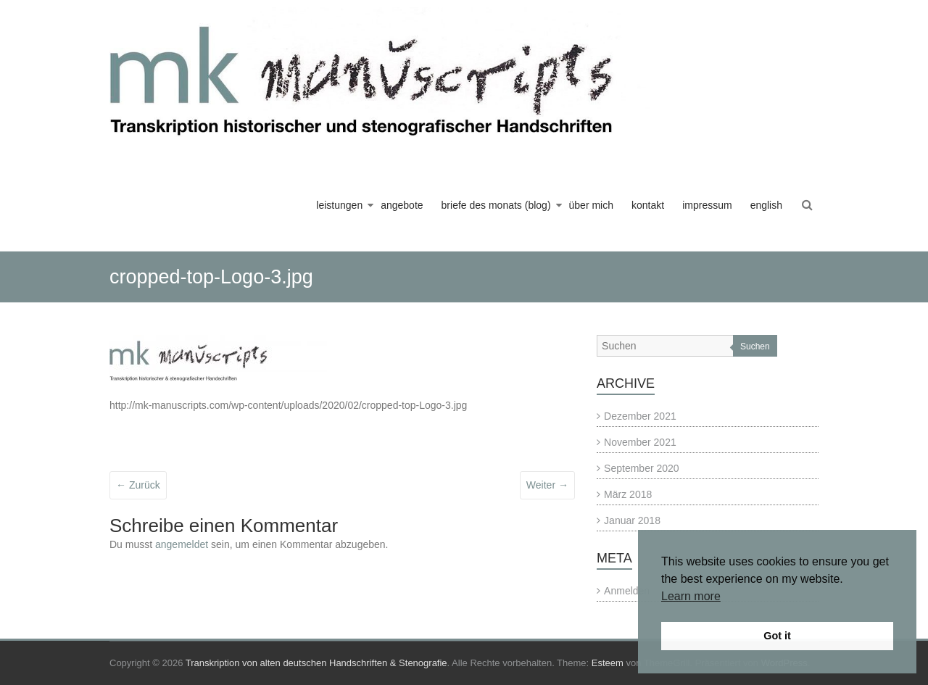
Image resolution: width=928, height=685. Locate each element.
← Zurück (138, 485)
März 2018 (628, 494)
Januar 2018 (632, 520)
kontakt (647, 205)
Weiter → (547, 485)
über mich (591, 205)
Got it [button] (777, 636)
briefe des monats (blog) (496, 205)
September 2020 (641, 468)
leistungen (339, 205)
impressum (707, 205)
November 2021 (640, 442)
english (766, 205)
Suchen (755, 346)
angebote (402, 205)
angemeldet (181, 544)
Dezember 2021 (640, 416)
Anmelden (627, 591)
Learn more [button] (691, 596)
